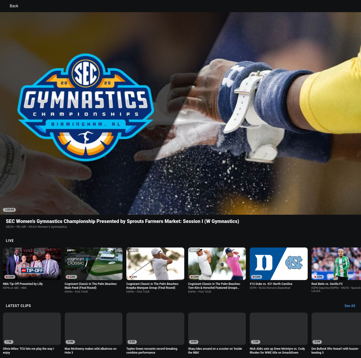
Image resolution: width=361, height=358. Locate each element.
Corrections (117, 339)
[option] (32, 274)
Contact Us (306, 335)
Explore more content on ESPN (180, 318)
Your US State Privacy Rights (119, 335)
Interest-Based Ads (204, 335)
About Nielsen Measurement (241, 335)
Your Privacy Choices (279, 335)
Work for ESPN (95, 339)
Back (11, 6)
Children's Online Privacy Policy (165, 335)
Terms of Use (62, 335)
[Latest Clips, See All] (352, 246)
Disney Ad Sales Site (67, 339)
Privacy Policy (85, 335)
